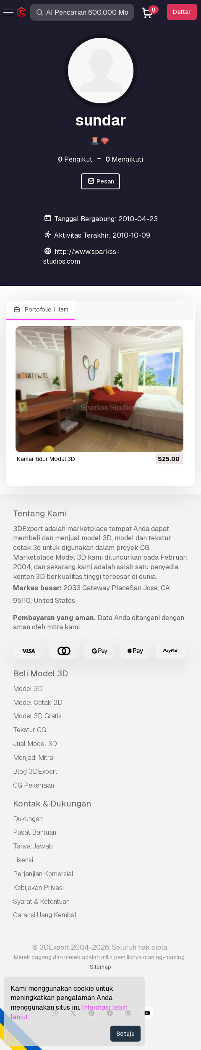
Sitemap (100, 967)
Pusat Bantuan (34, 832)
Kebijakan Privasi (38, 887)
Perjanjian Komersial (43, 873)
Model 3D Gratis (37, 716)
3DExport (28, 528)
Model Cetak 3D (38, 702)
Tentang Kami (40, 513)
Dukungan (28, 818)
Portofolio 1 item (40, 310)
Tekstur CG (29, 729)
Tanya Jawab (33, 846)
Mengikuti (124, 159)
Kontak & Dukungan (52, 803)
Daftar (182, 12)
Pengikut (75, 159)
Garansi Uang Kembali (45, 915)
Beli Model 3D (40, 673)
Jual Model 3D (35, 743)
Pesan (100, 182)
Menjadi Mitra (33, 757)
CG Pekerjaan (33, 785)
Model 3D (28, 688)
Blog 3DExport (35, 771)
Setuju (125, 1033)
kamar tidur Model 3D (46, 459)
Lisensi (23, 860)
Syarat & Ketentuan (41, 901)
